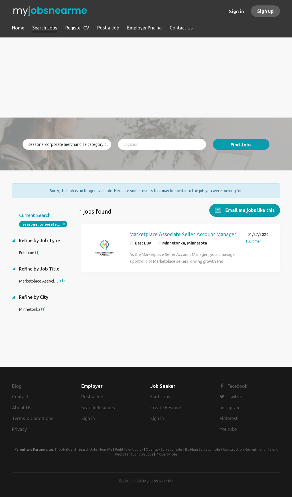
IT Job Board (65, 449)
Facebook (237, 386)
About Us (21, 407)
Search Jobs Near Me (95, 449)
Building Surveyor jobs (202, 449)
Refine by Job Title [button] (38, 268)
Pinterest (229, 418)
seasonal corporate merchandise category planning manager (45, 224)
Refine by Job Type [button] (39, 240)
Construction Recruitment (244, 449)
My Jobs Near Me (158, 481)
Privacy (19, 429)
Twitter (235, 396)
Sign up (265, 11)
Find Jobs (241, 144)
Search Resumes (98, 407)
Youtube (228, 429)
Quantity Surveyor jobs (164, 449)
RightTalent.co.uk (129, 449)
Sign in (236, 11)
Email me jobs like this (249, 210)
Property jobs (166, 454)
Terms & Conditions (32, 418)
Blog (16, 386)
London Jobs (143, 454)
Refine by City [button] (33, 297)
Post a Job (92, 396)
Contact (20, 396)
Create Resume (165, 407)
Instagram (230, 407)
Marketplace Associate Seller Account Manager (182, 234)
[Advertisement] (146, 77)
